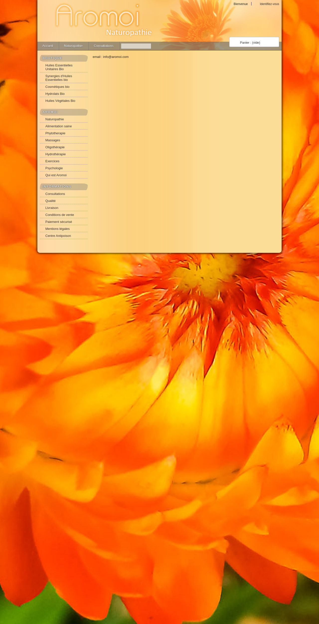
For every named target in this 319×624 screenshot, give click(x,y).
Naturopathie (73, 46)
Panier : (250, 42)
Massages (52, 140)
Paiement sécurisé (58, 222)
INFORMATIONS (57, 186)
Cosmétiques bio (57, 87)
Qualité (50, 201)
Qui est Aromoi (56, 175)
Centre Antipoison (58, 236)
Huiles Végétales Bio (60, 101)
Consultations (103, 46)
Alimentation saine (58, 126)
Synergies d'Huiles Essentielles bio (58, 78)
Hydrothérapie (55, 154)
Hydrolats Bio (55, 94)
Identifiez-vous (269, 3)
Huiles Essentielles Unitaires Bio (59, 67)
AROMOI (50, 112)
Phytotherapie (55, 133)
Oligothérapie (55, 147)
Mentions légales (57, 229)
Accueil (47, 46)
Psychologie (54, 168)
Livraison (51, 208)
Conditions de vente (59, 215)
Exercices (52, 161)
